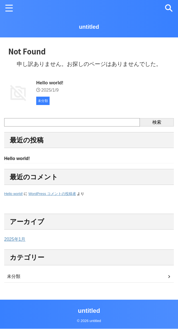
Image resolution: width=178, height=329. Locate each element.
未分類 (13, 277)
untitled (89, 27)
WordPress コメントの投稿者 (52, 194)
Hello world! (50, 82)
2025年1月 (15, 239)
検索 (156, 122)
